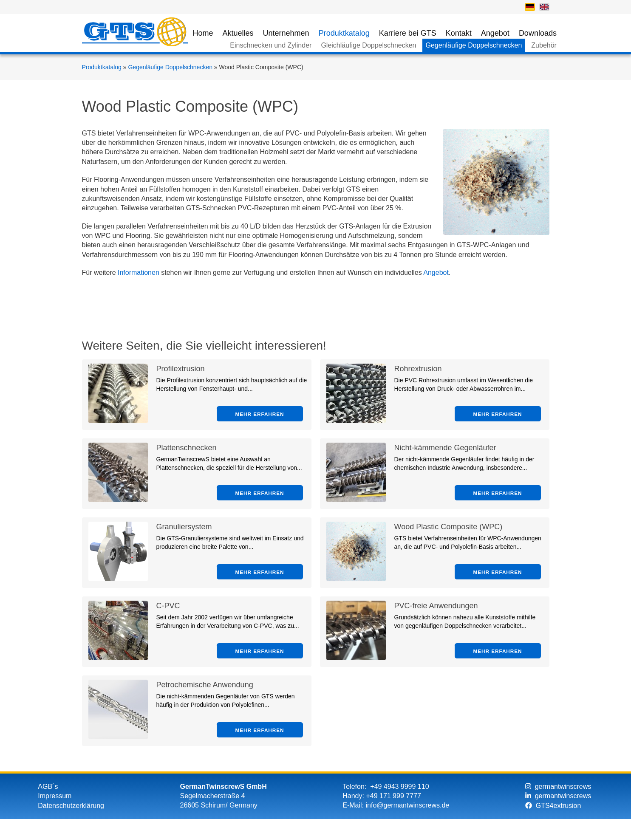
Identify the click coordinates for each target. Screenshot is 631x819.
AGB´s (48, 786)
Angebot (495, 33)
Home (203, 33)
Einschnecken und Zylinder (270, 45)
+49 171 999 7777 (393, 795)
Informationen (138, 272)
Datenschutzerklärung (71, 805)
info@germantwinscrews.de (407, 805)
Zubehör (544, 45)
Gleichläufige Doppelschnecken (368, 45)
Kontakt (459, 33)
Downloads (538, 33)
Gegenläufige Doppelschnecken (474, 45)
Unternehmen (286, 33)
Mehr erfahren (259, 414)
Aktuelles (238, 33)
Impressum (54, 795)
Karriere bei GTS (407, 33)
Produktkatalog (344, 33)
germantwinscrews (558, 786)
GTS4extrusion (553, 805)
